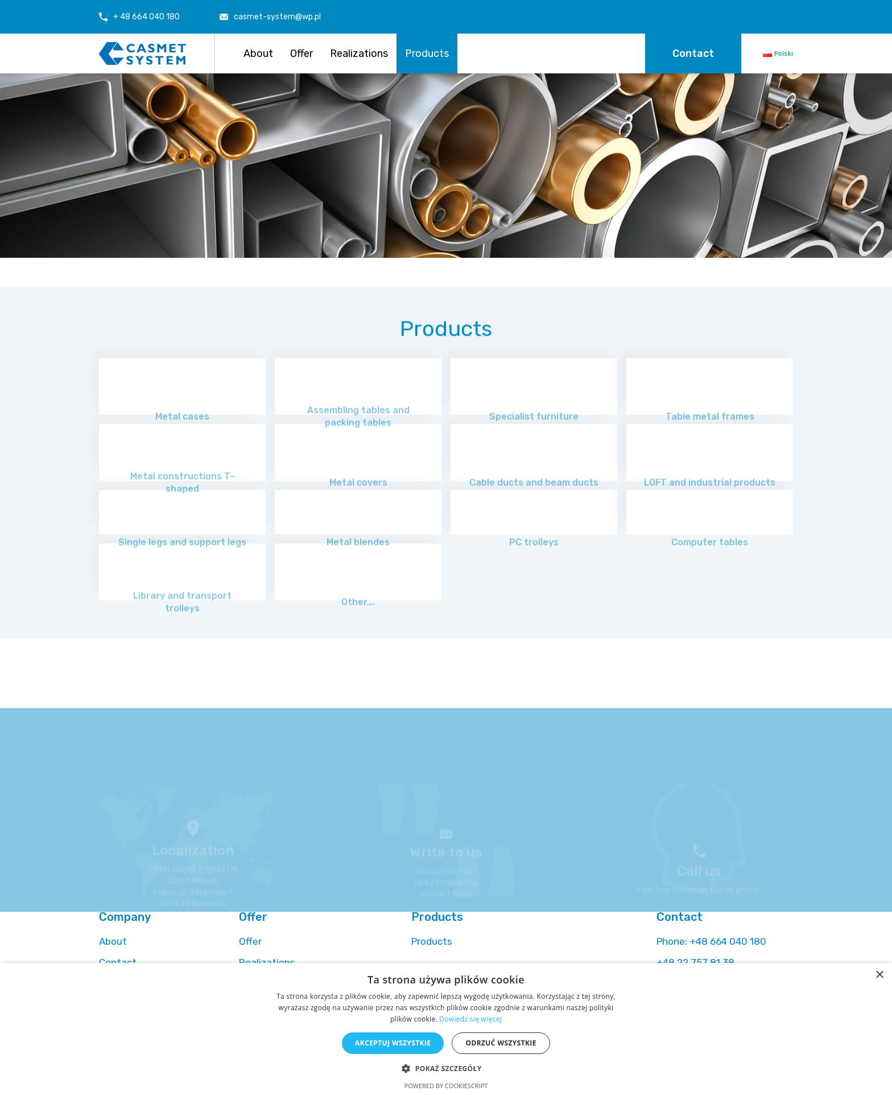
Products (427, 53)
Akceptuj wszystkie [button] (393, 1043)
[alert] (446, 1029)
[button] (445, 1068)
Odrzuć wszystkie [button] (500, 1043)
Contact (693, 53)
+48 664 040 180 (711, 941)
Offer (301, 53)
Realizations (359, 53)
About (258, 53)
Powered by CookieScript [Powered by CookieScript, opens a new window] (446, 1085)
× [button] (879, 975)
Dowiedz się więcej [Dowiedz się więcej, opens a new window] (470, 1019)
